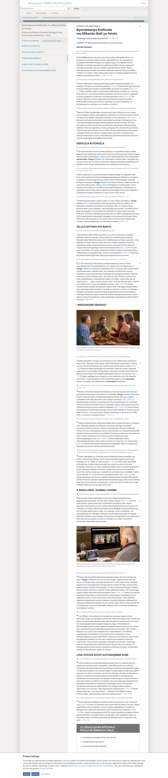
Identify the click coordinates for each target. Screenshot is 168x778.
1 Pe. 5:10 (128, 694)
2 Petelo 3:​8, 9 (87, 170)
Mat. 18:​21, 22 (125, 474)
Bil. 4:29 (90, 299)
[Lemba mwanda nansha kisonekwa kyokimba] (42, 8)
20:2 (125, 407)
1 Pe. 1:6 (115, 86)
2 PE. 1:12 (114, 38)
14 (79, 91)
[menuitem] (146, 8)
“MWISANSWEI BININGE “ (32, 58)
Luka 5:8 (85, 704)
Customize (45, 774)
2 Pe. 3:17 (124, 221)
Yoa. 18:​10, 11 (103, 438)
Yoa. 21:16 (126, 501)
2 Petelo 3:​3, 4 (95, 147)
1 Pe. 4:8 (113, 461)
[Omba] (21, 21)
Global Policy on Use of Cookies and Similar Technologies (91, 766)
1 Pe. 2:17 (110, 415)
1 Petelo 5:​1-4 (122, 573)
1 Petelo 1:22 (81, 388)
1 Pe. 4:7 (127, 96)
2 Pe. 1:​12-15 (107, 75)
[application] (84, 21)
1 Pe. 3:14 (127, 253)
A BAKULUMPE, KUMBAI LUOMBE (35, 64)
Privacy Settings (46, 768)
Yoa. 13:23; (119, 407)
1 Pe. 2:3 (128, 689)
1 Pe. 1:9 (85, 720)
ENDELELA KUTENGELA (31, 46)
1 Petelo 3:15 (122, 259)
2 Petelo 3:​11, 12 (123, 197)
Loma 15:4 (130, 117)
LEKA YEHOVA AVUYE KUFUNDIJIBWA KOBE (39, 70)
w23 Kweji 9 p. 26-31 (29, 17)
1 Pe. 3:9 (80, 443)
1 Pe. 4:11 (120, 592)
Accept (26, 774)
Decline (35, 774)
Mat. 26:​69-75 (126, 247)
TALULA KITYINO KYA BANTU (33, 52)
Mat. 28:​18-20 (121, 284)
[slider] (83, 21)
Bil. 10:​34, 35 (129, 399)
